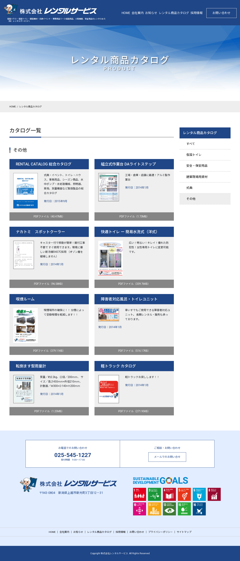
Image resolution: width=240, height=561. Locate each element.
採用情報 (196, 13)
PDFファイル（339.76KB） (134, 283)
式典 (189, 188)
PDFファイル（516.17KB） (134, 350)
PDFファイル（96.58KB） (49, 283)
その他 (190, 199)
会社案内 (138, 13)
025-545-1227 (72, 455)
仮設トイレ (193, 155)
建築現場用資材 (196, 177)
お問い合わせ (221, 13)
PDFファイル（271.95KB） (134, 411)
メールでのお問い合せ (167, 456)
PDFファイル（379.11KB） (49, 350)
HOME (126, 13)
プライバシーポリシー (160, 532)
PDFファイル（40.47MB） (49, 216)
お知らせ (151, 13)
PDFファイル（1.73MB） (134, 216)
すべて (190, 144)
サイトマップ (184, 532)
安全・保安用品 (196, 166)
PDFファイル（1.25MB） (49, 411)
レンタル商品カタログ (174, 13)
